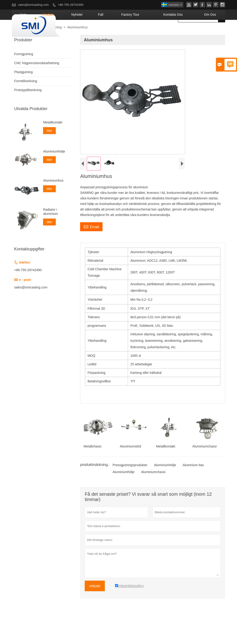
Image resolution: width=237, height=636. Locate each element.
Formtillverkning (25, 97)
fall (130, 31)
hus (16, 44)
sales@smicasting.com (33, 4)
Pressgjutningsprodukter (129, 481)
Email (91, 243)
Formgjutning (52, 44)
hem (71, 31)
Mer (49, 147)
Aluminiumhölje (165, 481)
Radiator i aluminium (50, 228)
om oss (213, 31)
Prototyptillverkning (27, 106)
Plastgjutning (23, 88)
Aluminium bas (193, 481)
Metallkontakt (52, 139)
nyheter (112, 31)
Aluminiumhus (53, 197)
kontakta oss (185, 31)
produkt (90, 31)
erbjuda (94, 602)
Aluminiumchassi (153, 488)
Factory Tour (153, 31)
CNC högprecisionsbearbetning (36, 79)
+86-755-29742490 (70, 4)
